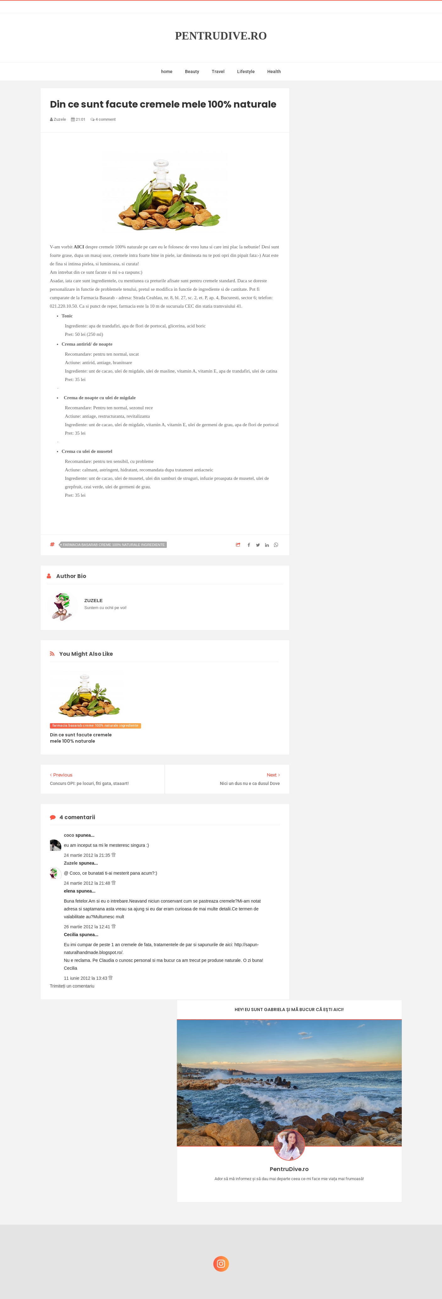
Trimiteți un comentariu (72, 986)
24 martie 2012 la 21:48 (88, 883)
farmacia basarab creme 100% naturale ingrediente (114, 545)
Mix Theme (273, 1282)
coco (70, 835)
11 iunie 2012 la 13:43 (86, 978)
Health (274, 71)
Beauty (192, 71)
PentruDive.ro (221, 36)
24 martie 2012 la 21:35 (88, 855)
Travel (218, 71)
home (166, 71)
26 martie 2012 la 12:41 (88, 926)
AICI (79, 246)
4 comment (103, 119)
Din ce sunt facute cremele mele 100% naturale (81, 738)
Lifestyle (246, 71)
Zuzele (71, 863)
